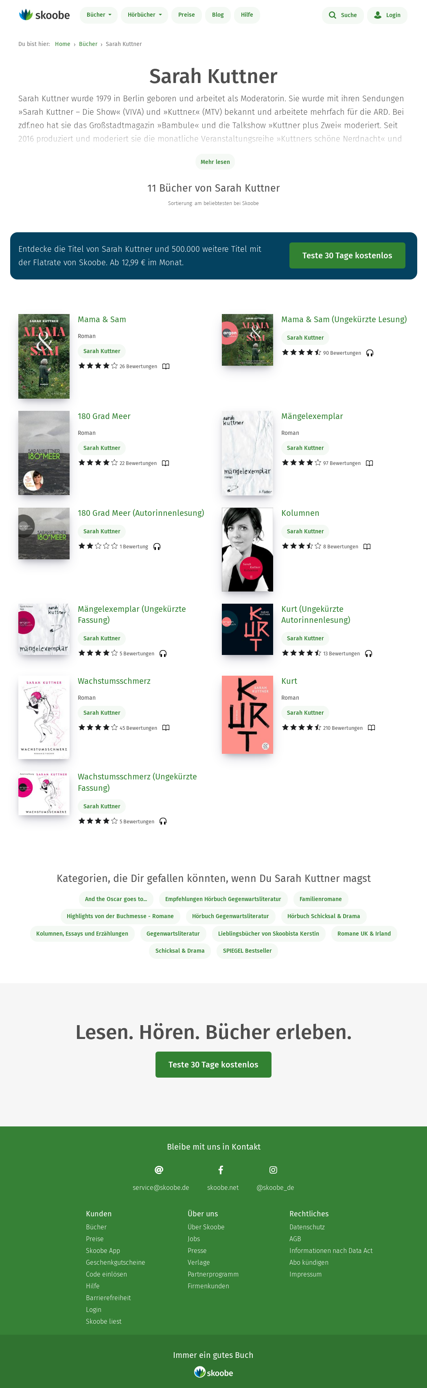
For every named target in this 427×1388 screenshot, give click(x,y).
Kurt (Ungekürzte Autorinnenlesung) (315, 614)
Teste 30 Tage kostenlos (347, 255)
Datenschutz (307, 1227)
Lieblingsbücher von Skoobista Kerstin (268, 933)
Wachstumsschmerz (114, 681)
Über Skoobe (206, 1227)
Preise (186, 14)
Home (62, 44)
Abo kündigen (308, 1262)
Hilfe (247, 14)
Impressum (305, 1274)
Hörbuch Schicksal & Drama (323, 916)
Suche (343, 15)
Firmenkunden (208, 1286)
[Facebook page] (223, 1178)
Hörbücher (142, 14)
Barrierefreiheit (108, 1298)
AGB (295, 1239)
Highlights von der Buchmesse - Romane (120, 916)
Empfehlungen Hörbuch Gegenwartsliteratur (223, 899)
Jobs (194, 1239)
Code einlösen (106, 1274)
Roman (87, 336)
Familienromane (321, 899)
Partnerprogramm (213, 1274)
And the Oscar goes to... (116, 899)
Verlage (199, 1262)
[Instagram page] (275, 1178)
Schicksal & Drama (180, 950)
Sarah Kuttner (101, 351)
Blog (218, 14)
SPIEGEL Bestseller (247, 950)
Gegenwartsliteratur (173, 933)
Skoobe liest (103, 1321)
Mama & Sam (102, 319)
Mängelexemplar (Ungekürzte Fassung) (132, 614)
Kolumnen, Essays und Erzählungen (82, 933)
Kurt (289, 681)
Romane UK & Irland (364, 933)
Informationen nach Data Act (330, 1251)
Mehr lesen (215, 162)
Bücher (97, 14)
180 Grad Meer (104, 416)
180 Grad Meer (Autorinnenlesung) (141, 513)
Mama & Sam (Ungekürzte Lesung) (344, 319)
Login (387, 15)
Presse (197, 1251)
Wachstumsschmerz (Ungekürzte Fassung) (137, 782)
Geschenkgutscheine (115, 1262)
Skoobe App (103, 1251)
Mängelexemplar (312, 416)
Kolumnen (300, 513)
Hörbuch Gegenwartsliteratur (230, 916)
